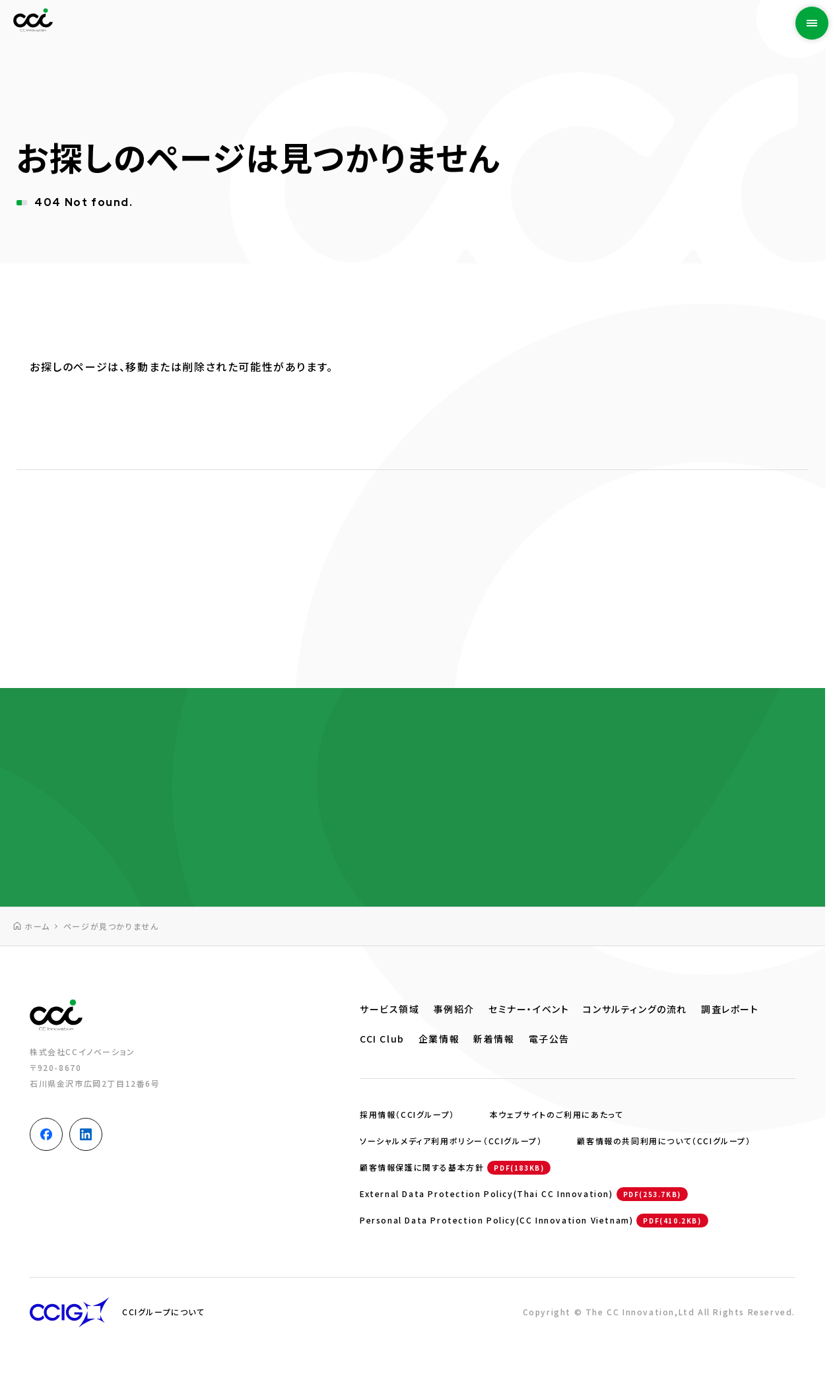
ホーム (37, 926)
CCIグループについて (163, 1311)
